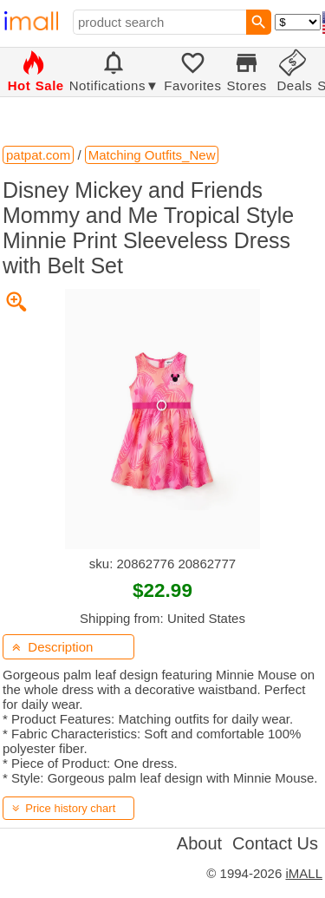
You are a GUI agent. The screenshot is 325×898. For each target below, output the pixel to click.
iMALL (303, 873)
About (199, 843)
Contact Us (275, 843)
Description (52, 646)
